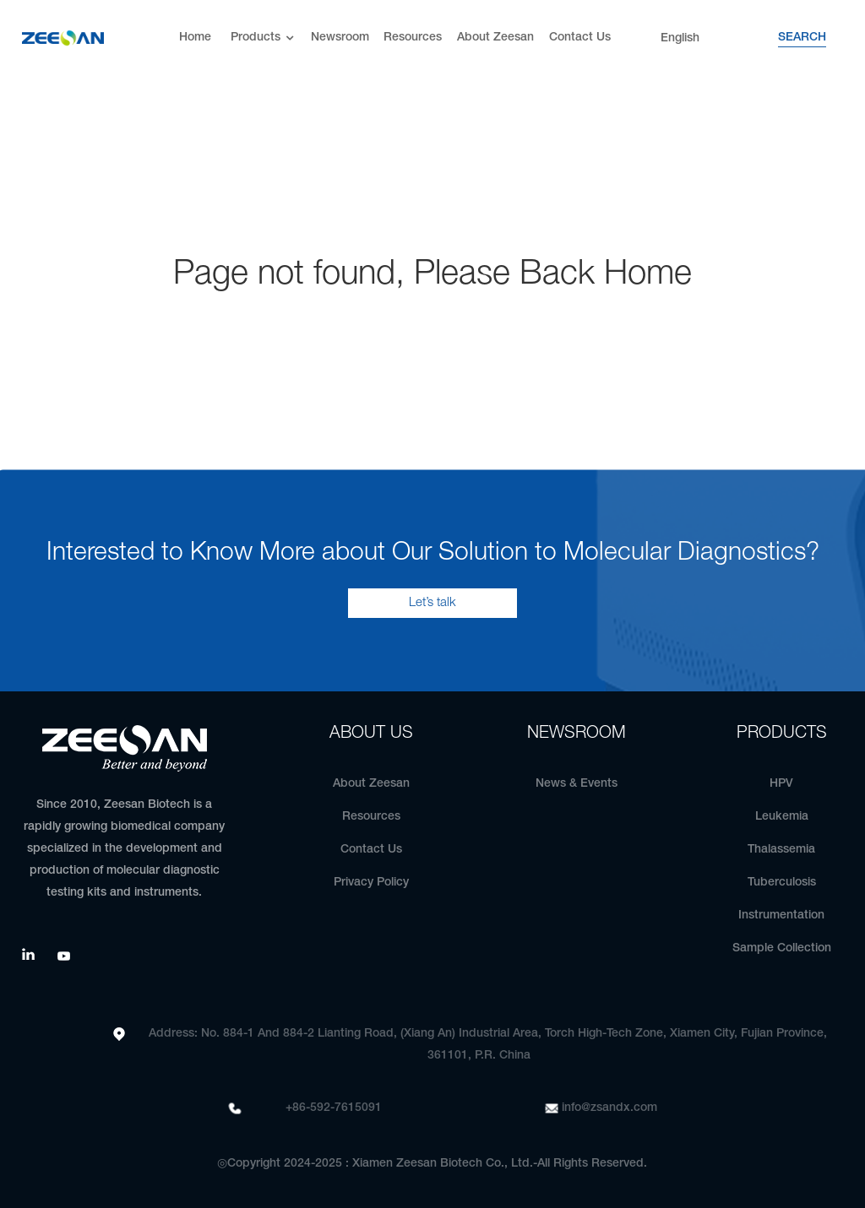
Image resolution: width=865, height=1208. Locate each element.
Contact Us (580, 37)
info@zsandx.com (609, 1107)
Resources (413, 37)
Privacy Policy (371, 882)
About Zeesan (495, 37)
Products (264, 38)
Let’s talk (432, 603)
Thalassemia (781, 849)
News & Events (576, 783)
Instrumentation (781, 915)
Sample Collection (781, 948)
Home (195, 37)
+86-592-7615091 (334, 1107)
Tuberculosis (782, 882)
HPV (781, 783)
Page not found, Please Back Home (432, 274)
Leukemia (781, 816)
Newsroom (340, 37)
